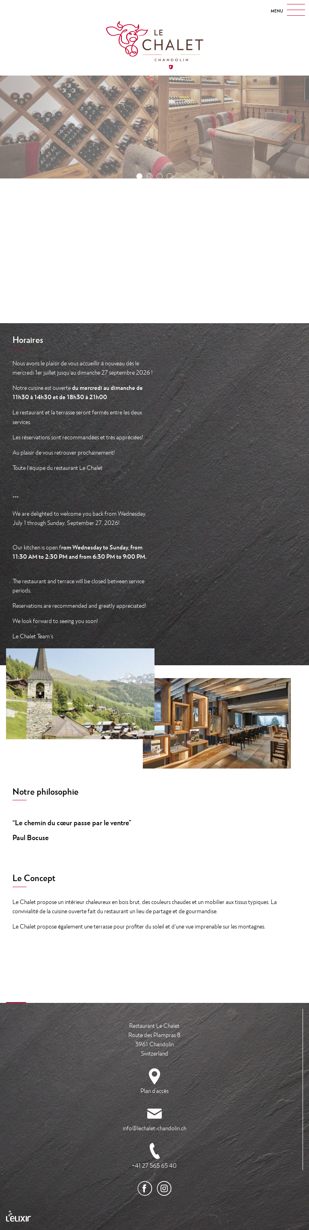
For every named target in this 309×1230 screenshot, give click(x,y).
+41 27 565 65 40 (154, 1151)
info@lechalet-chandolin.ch (154, 1113)
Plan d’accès (154, 1076)
